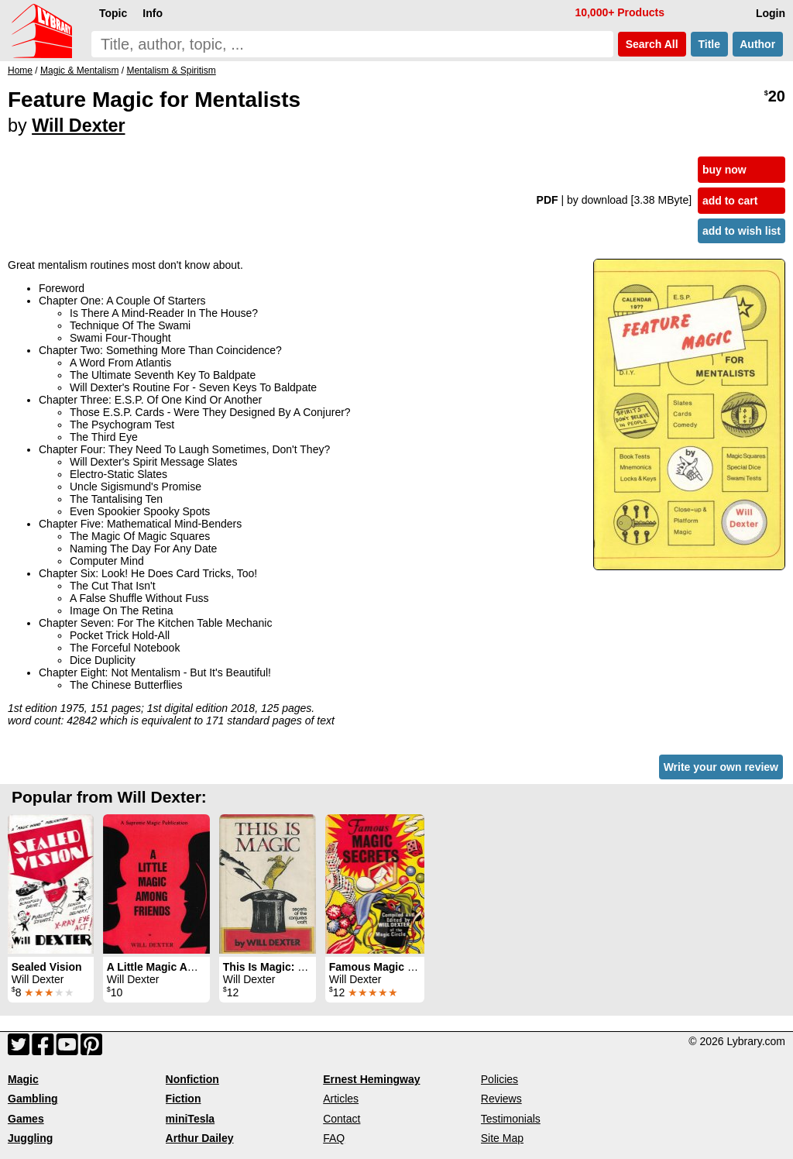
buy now (724, 169)
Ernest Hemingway (371, 1079)
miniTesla (190, 1119)
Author (757, 44)
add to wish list (741, 231)
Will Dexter (78, 125)
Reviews (501, 1098)
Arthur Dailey (200, 1138)
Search (652, 44)
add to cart (730, 200)
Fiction (183, 1098)
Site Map (502, 1138)
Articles (341, 1098)
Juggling (30, 1138)
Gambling (33, 1098)
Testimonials (511, 1119)
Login (770, 13)
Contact (341, 1119)
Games (26, 1119)
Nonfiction (192, 1079)
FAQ (334, 1138)
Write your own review (721, 767)
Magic (23, 1079)
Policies (499, 1079)
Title (709, 44)
